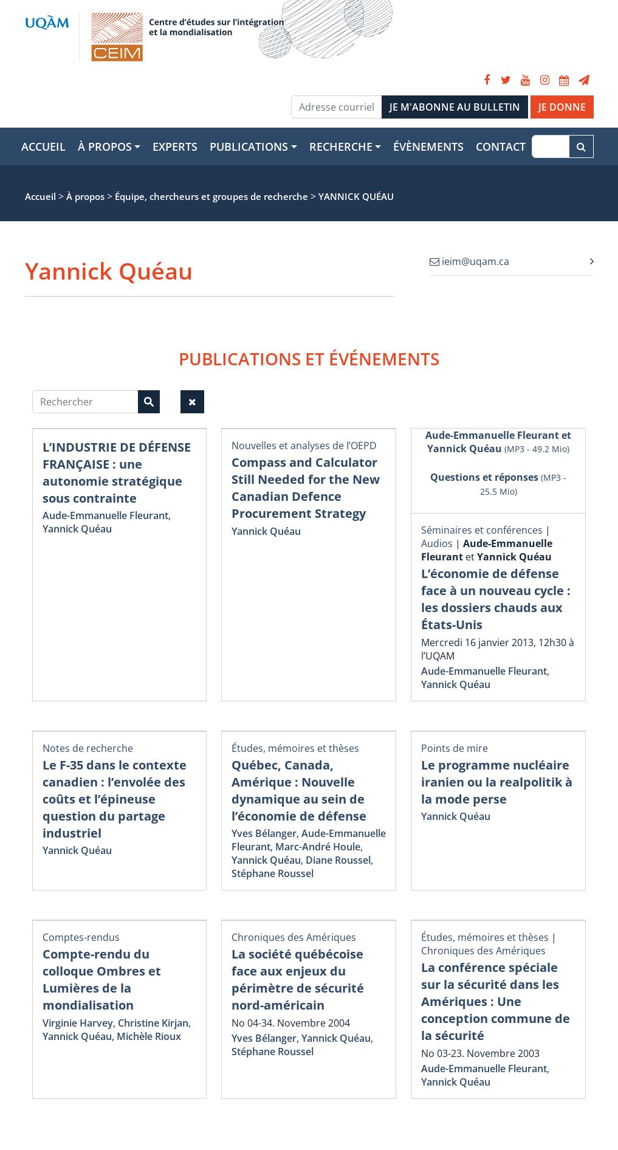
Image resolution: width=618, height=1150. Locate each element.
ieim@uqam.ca (469, 261)
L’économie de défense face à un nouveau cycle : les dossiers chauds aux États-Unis (496, 599)
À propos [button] (105, 146)
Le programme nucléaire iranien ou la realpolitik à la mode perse (496, 782)
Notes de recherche (88, 748)
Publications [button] (249, 146)
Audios (437, 543)
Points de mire (454, 748)
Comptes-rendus (81, 937)
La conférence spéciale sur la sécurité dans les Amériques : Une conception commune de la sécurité (495, 1001)
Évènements (428, 146)
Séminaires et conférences (482, 530)
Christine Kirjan (153, 1023)
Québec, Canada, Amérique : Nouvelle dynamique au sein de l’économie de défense (299, 790)
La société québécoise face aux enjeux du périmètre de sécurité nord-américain (298, 979)
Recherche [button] (341, 146)
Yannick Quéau (77, 528)
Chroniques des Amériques (294, 937)
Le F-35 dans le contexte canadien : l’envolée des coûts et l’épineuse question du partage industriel (115, 799)
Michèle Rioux (149, 1036)
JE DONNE (562, 107)
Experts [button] (175, 146)
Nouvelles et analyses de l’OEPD (304, 445)
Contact (501, 146)
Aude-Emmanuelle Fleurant (105, 515)
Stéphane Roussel (273, 873)
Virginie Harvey (78, 1023)
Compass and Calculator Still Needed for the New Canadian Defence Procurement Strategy (306, 488)
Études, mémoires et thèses (295, 748)
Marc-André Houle (317, 846)
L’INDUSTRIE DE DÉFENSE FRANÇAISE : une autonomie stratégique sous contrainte (117, 472)
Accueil (43, 146)
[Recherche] (550, 146)
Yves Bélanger (264, 833)
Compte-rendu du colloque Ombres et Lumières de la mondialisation (102, 979)
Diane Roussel (338, 860)
